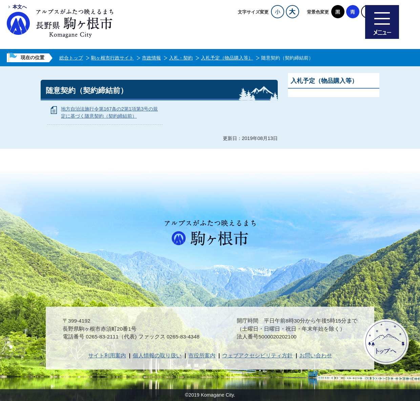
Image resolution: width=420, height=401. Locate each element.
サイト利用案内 (107, 355)
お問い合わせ (315, 355)
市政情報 (151, 58)
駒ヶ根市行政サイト (112, 58)
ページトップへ (386, 341)
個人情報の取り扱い (157, 355)
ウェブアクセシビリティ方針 (257, 355)
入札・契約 (181, 58)
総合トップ (71, 58)
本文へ (20, 6)
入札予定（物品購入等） (227, 58)
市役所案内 (201, 355)
